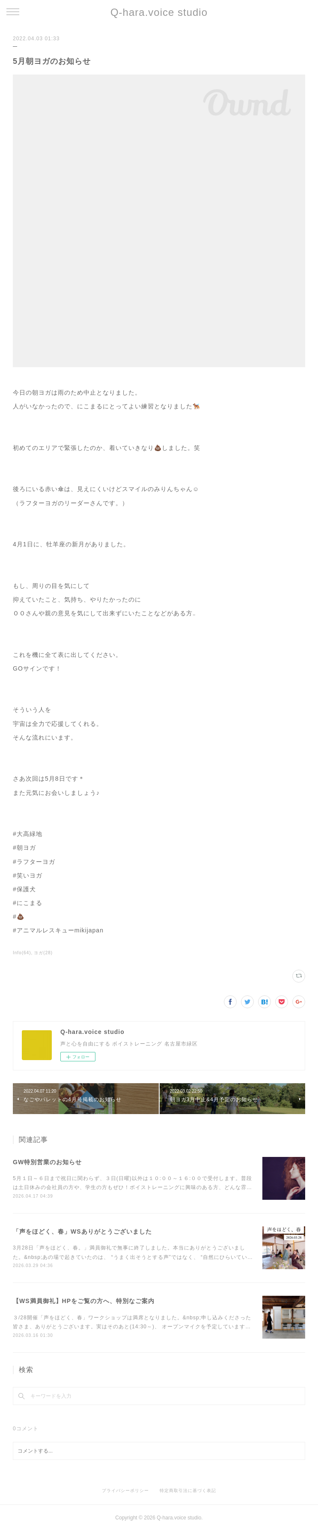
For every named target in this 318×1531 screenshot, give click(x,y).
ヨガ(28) (43, 952)
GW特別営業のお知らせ (47, 1162)
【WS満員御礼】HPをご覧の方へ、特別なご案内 (84, 1300)
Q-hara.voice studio (159, 12)
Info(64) (22, 952)
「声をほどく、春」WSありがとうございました (82, 1231)
